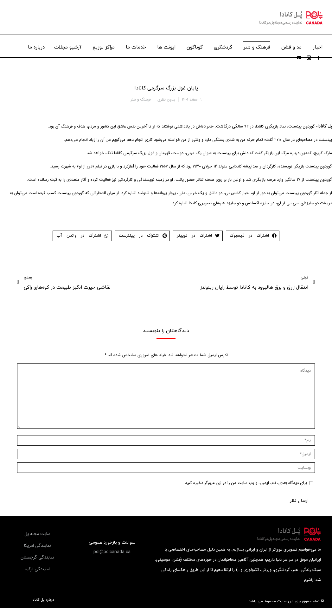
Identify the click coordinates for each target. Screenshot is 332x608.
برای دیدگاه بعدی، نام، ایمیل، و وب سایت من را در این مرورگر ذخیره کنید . (244, 483)
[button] (112, 552)
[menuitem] (317, 45)
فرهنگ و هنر (141, 99)
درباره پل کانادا (43, 600)
